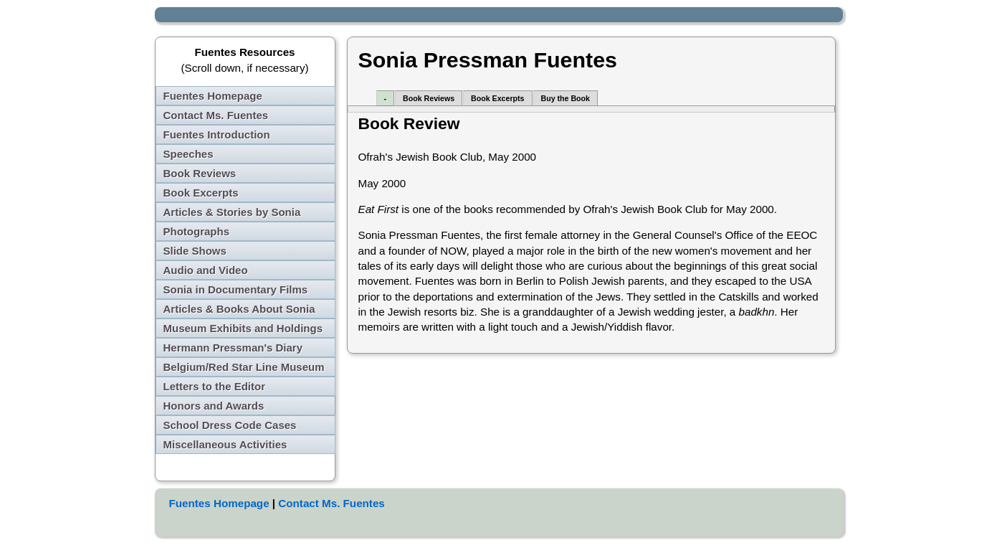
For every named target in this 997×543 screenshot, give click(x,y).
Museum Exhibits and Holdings (243, 328)
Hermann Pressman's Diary (233, 347)
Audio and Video (205, 270)
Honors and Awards (213, 406)
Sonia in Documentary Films (235, 289)
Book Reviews (200, 173)
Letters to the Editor (214, 386)
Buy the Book (565, 98)
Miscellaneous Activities (225, 444)
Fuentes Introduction (216, 134)
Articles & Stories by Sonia (232, 212)
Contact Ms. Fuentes (216, 115)
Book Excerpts (201, 192)
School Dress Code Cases (230, 425)
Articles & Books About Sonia (239, 309)
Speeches (188, 154)
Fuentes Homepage (212, 96)
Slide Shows (194, 251)
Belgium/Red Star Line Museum (244, 367)
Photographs (196, 231)
